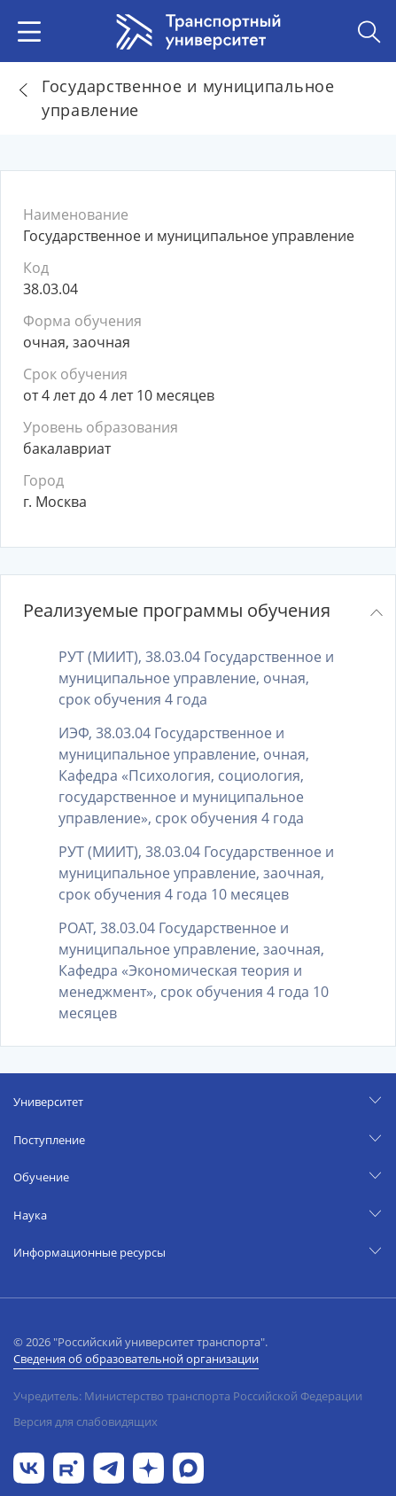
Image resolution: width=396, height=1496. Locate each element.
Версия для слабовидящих (85, 1422)
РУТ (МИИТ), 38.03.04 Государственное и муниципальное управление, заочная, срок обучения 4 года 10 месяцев (196, 873)
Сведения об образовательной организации (136, 1359)
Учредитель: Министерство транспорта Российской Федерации (187, 1396)
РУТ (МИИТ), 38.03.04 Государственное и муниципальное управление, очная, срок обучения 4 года (196, 678)
